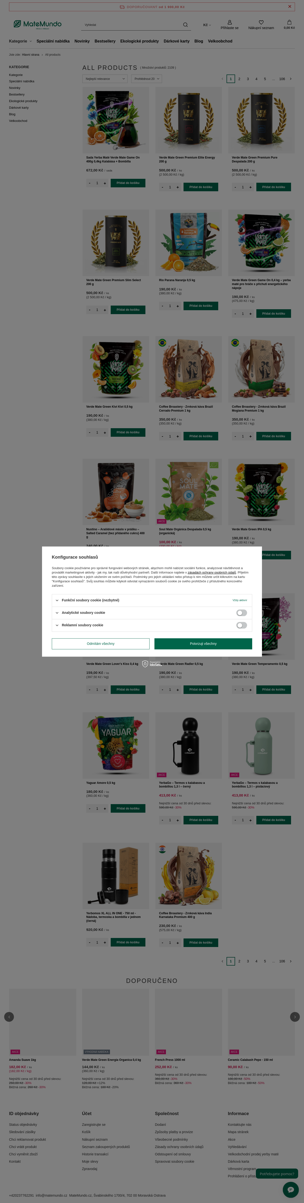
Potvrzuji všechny (203, 644)
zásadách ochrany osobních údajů (212, 572)
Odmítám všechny (101, 644)
